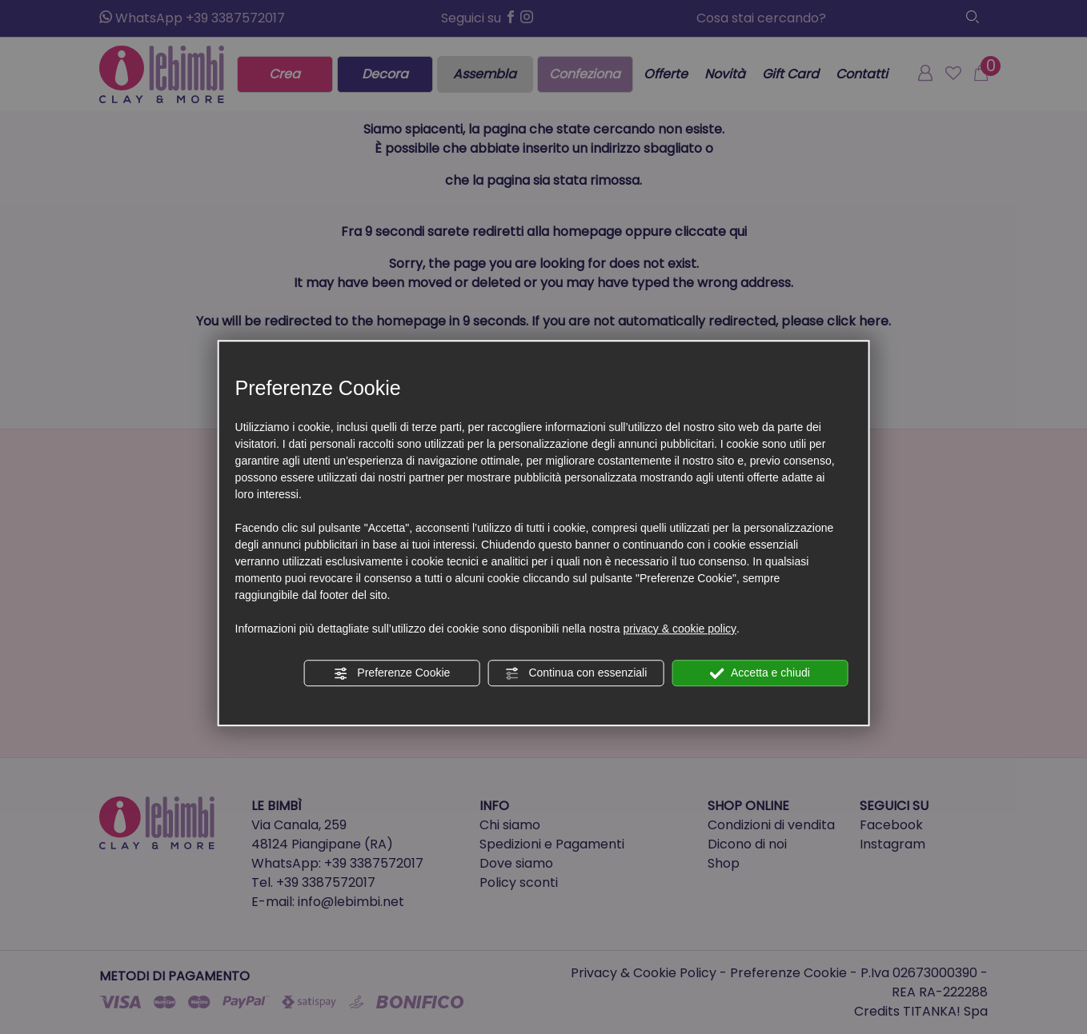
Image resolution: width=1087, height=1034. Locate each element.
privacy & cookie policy (679, 628)
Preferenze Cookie (391, 673)
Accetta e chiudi (760, 673)
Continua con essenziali (576, 673)
